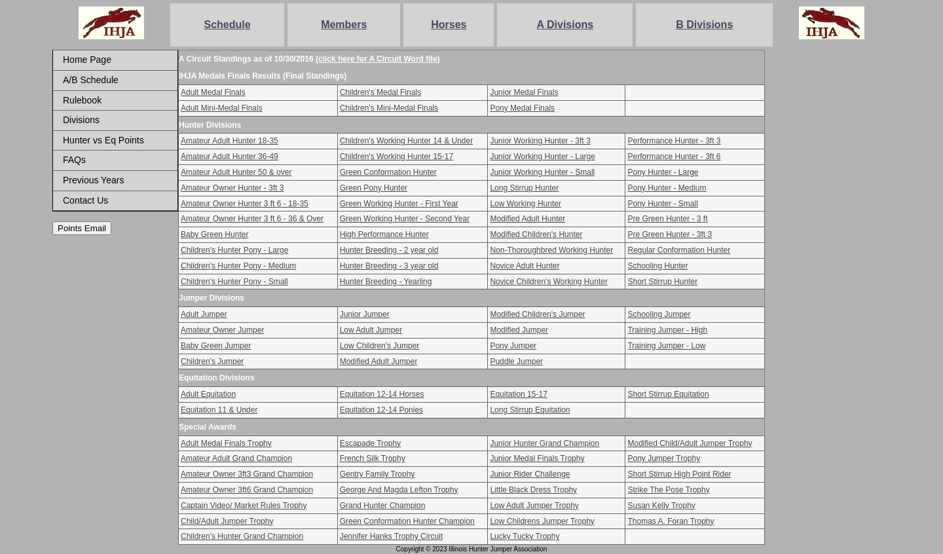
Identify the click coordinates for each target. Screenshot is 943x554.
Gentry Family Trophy (377, 474)
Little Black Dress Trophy (533, 489)
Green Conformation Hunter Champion (407, 521)
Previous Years (93, 180)
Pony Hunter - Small (662, 203)
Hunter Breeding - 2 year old (389, 250)
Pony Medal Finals (522, 108)
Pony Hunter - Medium (666, 188)
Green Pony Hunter (373, 188)
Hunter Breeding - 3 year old (389, 265)
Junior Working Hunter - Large (542, 156)
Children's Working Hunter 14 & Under (406, 140)
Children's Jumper (212, 361)
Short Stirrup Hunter (662, 281)
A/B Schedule (91, 80)
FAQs (74, 160)
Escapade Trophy (370, 443)
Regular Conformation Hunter (678, 250)
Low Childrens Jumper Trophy (542, 521)
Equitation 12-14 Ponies (381, 410)
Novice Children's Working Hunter (548, 281)
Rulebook (82, 100)
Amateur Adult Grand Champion (236, 458)
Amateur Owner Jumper (222, 330)
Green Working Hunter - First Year (399, 203)
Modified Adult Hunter (527, 218)
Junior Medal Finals (524, 92)
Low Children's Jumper (380, 345)
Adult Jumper (204, 314)
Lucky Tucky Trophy (524, 536)
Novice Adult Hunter (524, 265)
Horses (448, 24)
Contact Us (85, 200)
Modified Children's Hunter (536, 234)
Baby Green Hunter (214, 234)
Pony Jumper (513, 345)
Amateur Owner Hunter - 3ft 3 (232, 188)
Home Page (87, 59)
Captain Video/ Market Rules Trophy (244, 505)
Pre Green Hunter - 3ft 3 (669, 234)
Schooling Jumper (658, 314)
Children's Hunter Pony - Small (234, 281)
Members (344, 24)
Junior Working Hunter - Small (542, 172)
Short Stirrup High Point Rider (679, 474)
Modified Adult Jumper (379, 361)
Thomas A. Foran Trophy (670, 521)
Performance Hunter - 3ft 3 (673, 140)
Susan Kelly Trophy (661, 505)
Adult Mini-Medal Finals (222, 108)
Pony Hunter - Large (662, 172)
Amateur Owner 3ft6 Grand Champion (247, 489)
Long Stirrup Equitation (530, 410)
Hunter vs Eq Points (103, 140)
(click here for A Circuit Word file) (378, 59)
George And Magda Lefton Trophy (399, 489)
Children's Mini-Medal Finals (389, 108)
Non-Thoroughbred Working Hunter (551, 250)
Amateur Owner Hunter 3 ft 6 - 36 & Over (252, 218)
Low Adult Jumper (371, 330)
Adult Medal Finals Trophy (226, 443)
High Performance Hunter (384, 234)
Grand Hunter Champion (383, 505)
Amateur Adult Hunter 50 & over (236, 172)
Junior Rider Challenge (530, 474)
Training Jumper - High (667, 330)
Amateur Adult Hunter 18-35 (229, 140)
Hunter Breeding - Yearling (386, 281)
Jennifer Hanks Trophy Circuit (391, 536)
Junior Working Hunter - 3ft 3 (540, 140)
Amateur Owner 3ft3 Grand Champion (247, 474)
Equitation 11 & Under (219, 410)
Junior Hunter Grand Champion (544, 443)
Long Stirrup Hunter (524, 188)
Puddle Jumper (516, 361)
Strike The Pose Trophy (668, 489)
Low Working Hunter (525, 203)
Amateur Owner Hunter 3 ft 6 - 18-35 (244, 203)
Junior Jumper (365, 314)
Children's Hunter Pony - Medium (238, 265)
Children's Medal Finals (380, 92)
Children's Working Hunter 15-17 (396, 156)
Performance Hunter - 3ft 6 (673, 156)
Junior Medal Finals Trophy (537, 458)
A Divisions (565, 24)
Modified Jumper (519, 330)
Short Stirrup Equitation (668, 394)
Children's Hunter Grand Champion (242, 536)
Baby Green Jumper (216, 345)
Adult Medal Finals (213, 92)
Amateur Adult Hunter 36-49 (229, 156)
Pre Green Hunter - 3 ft (667, 218)
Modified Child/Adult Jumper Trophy (689, 443)
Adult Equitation (208, 394)
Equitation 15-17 (518, 394)
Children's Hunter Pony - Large (234, 250)
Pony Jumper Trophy (663, 458)
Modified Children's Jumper (537, 314)
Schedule (227, 24)
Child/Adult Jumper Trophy (227, 521)
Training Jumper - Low (666, 345)
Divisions (81, 120)
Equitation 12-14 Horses (382, 394)
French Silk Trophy (372, 458)
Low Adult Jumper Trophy (534, 505)
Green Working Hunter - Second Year (405, 218)
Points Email (82, 228)
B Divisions (704, 24)
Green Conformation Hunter (388, 172)
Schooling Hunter (657, 265)
